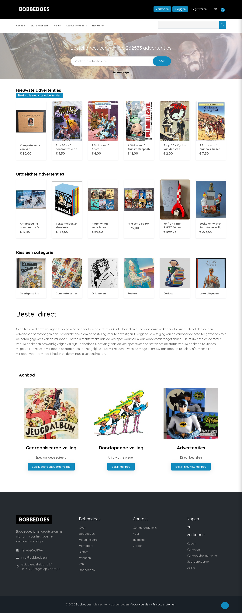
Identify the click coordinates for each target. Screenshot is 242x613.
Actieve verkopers (76, 25)
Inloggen (180, 9)
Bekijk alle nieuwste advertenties (39, 95)
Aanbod (20, 25)
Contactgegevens (145, 527)
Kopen (191, 543)
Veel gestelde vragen (139, 540)
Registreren (199, 9)
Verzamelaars (88, 539)
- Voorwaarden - (141, 604)
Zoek (161, 61)
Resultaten (98, 25)
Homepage (121, 72)
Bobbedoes (84, 604)
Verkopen (162, 9)
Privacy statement (164, 604)
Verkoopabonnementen (202, 555)
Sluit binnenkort (39, 25)
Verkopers (86, 546)
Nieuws (83, 552)
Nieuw (57, 25)
